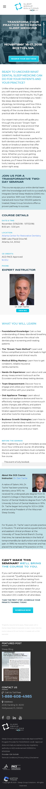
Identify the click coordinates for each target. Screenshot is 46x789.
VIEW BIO (23, 310)
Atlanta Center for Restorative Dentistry (21, 236)
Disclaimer (34, 757)
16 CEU (5, 260)
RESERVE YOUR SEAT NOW (23, 59)
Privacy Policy (23, 757)
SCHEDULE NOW (23, 610)
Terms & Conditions (9, 757)
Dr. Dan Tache (20, 478)
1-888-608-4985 (17, 696)
